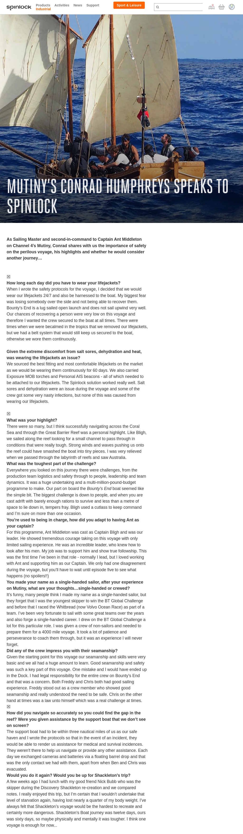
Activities (62, 5)
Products (43, 5)
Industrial (43, 9)
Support (92, 5)
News (78, 5)
